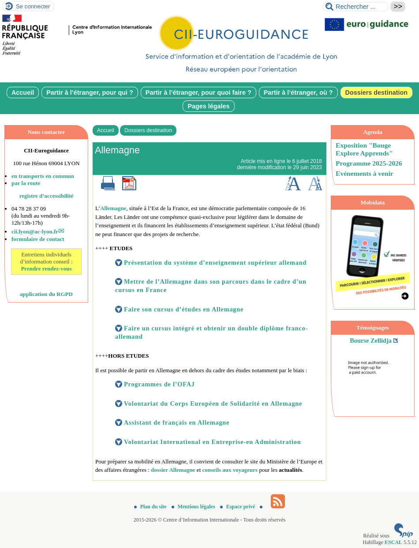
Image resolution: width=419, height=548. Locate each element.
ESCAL (393, 542)
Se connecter (33, 6)
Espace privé (238, 507)
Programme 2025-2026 (369, 163)
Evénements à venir (364, 173)
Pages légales (208, 106)
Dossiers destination (376, 92)
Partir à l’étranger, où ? (298, 92)
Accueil (22, 92)
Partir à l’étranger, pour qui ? (89, 92)
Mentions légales (194, 507)
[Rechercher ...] (355, 6)
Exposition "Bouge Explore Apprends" (364, 149)
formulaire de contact (37, 239)
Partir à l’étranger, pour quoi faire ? (198, 92)
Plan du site (151, 507)
